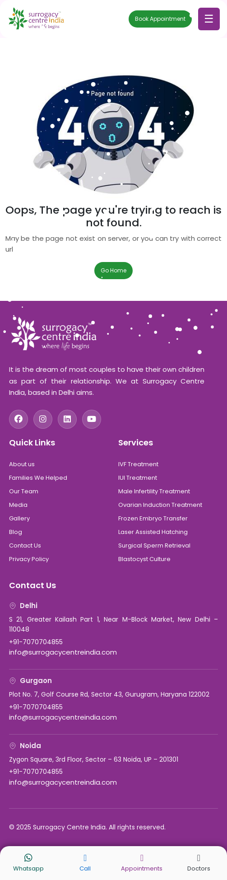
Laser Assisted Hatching (153, 532)
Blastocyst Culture (144, 559)
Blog (15, 532)
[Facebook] (18, 419)
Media (18, 505)
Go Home (113, 270)
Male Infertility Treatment (154, 491)
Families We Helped (38, 477)
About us (22, 464)
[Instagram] (42, 419)
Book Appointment (160, 19)
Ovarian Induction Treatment (160, 505)
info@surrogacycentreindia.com (63, 652)
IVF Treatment (138, 464)
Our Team (23, 491)
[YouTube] (91, 419)
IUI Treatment (137, 477)
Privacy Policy (29, 559)
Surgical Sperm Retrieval (154, 545)
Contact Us (25, 545)
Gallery (19, 518)
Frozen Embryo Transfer (153, 518)
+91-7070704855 (36, 641)
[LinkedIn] (67, 419)
